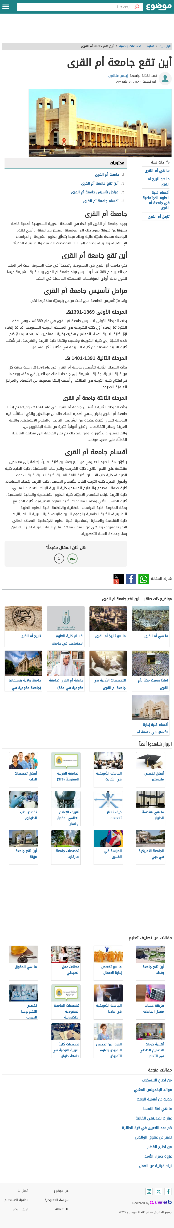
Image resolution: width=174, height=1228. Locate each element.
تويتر (119, 579)
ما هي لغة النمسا (157, 1108)
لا (59, 558)
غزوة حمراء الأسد (158, 1156)
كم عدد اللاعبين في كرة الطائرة (147, 1127)
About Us (61, 1209)
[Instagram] (149, 1191)
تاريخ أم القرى (158, 216)
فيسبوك (131, 579)
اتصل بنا (23, 1191)
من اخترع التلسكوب (157, 1080)
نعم (72, 558)
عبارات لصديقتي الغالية (153, 1118)
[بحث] (136, 7)
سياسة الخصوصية (56, 1200)
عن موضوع (61, 1191)
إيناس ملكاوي (118, 76)
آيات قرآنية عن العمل (155, 1165)
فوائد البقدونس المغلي (153, 1089)
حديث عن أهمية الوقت (154, 1099)
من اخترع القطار (159, 1146)
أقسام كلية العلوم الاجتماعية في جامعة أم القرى (156, 200)
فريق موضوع (20, 1209)
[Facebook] (168, 1191)
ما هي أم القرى (157, 170)
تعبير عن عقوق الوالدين (153, 1137)
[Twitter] (158, 1191)
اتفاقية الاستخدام (17, 1200)
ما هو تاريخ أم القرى (158, 182)
